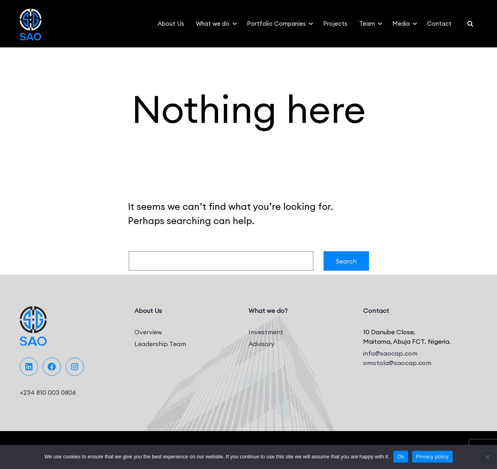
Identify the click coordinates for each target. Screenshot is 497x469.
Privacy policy (432, 457)
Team (367, 23)
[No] (487, 457)
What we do (213, 23)
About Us (171, 23)
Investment (265, 332)
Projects (335, 23)
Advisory (261, 344)
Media (401, 23)
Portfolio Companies (276, 23)
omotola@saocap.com (397, 363)
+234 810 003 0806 (48, 392)
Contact (439, 23)
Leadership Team (160, 344)
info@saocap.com (390, 353)
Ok (400, 457)
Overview (148, 332)
